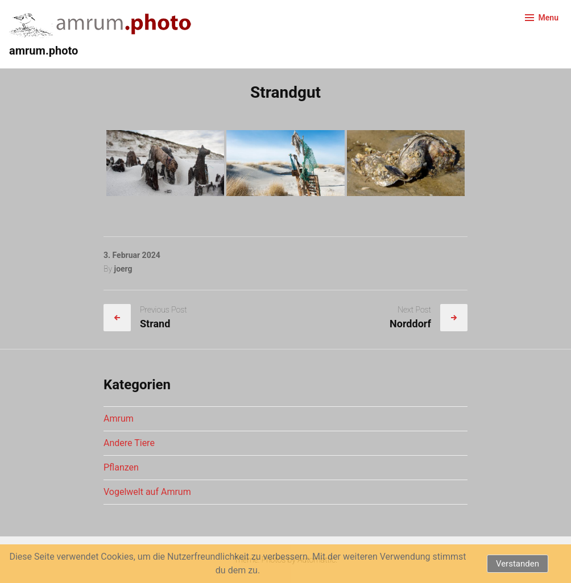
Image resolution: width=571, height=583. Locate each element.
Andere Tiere (129, 443)
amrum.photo (43, 50)
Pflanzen (121, 467)
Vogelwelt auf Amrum (147, 491)
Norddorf (410, 324)
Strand (155, 324)
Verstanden (517, 564)
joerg (123, 268)
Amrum (119, 418)
